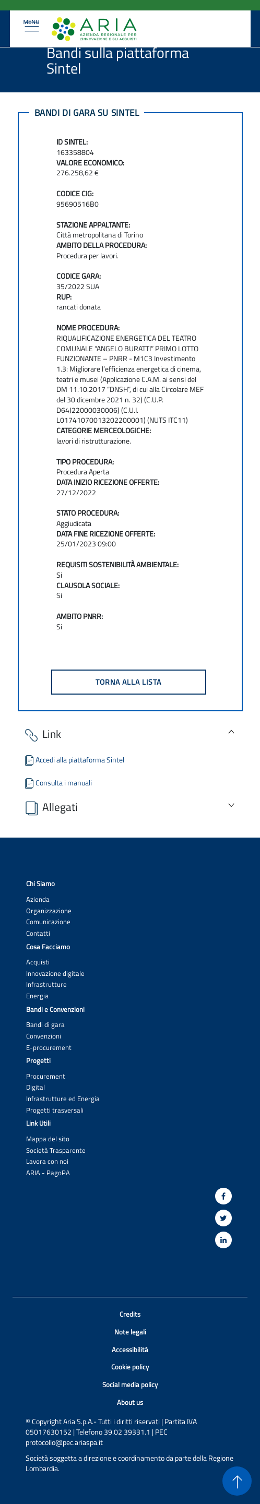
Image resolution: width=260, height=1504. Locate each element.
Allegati (50, 808)
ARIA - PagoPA (48, 1173)
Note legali (130, 1332)
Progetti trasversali (55, 1110)
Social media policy (130, 1385)
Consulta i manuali (57, 782)
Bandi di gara (45, 1025)
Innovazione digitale (55, 973)
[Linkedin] (223, 1240)
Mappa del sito (47, 1139)
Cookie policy (130, 1367)
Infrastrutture (46, 984)
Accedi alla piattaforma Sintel (73, 759)
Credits (130, 1314)
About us (130, 1402)
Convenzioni (43, 1036)
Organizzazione (49, 911)
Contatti (38, 933)
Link (42, 735)
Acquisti (38, 962)
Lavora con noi (47, 1161)
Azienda (38, 899)
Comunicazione (48, 922)
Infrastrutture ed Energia (63, 1099)
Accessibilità (130, 1350)
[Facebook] (223, 1196)
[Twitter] (223, 1218)
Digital (35, 1087)
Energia (37, 996)
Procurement (45, 1076)
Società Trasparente (56, 1150)
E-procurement (49, 1048)
